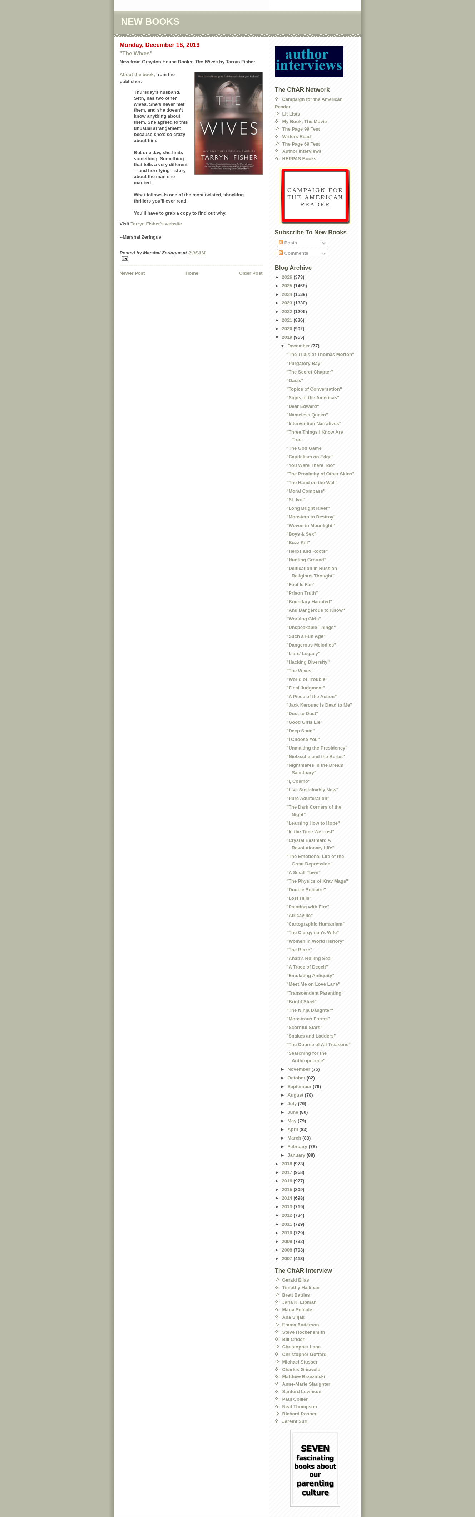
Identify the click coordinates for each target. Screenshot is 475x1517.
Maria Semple (297, 1309)
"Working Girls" (303, 618)
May (292, 1120)
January (296, 1155)
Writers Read (296, 136)
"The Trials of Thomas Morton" (320, 354)
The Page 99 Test (301, 129)
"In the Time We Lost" (310, 831)
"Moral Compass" (305, 491)
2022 (288, 311)
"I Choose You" (303, 739)
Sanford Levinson (302, 1391)
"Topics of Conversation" (314, 389)
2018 (288, 1163)
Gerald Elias (295, 1280)
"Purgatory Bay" (304, 363)
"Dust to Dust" (302, 713)
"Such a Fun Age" (306, 636)
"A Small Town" (303, 872)
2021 (288, 320)
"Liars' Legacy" (303, 653)
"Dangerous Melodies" (311, 645)
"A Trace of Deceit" (307, 967)
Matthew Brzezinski (303, 1376)
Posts (288, 242)
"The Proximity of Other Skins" (320, 474)
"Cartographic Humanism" (315, 924)
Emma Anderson (300, 1324)
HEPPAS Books (299, 158)
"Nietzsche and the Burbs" (315, 756)
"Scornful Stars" (304, 1027)
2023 (288, 303)
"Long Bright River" (308, 508)
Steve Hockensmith (303, 1332)
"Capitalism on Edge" (310, 456)
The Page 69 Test (301, 144)
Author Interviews (302, 151)
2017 (288, 1172)
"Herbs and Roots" (307, 551)
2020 (288, 328)
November (299, 1069)
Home (191, 273)
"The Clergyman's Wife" (312, 932)
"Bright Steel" (301, 1001)
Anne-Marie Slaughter (306, 1384)
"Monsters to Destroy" (311, 517)
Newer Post (132, 273)
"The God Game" (305, 448)
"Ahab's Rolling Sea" (309, 958)
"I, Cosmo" (298, 781)
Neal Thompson (299, 1406)
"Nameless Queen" (307, 415)
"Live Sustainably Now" (312, 789)
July (292, 1103)
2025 (288, 285)
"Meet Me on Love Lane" (313, 984)
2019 (288, 337)
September (300, 1086)
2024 (288, 294)
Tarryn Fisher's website (156, 223)
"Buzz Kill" (298, 542)
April (293, 1129)
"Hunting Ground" (306, 559)
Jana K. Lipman (299, 1302)
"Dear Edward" (302, 406)
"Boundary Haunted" (309, 601)
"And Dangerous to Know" (315, 610)
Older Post (251, 273)
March (294, 1138)
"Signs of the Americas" (312, 397)
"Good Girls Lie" (304, 722)
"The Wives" (136, 53)
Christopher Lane (301, 1347)
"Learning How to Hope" (313, 823)
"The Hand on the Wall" (312, 482)
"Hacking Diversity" (308, 662)
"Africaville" (299, 915)
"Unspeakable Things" (311, 627)
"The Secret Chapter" (309, 372)
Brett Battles (296, 1295)
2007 (288, 1258)
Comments (293, 253)
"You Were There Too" (310, 465)
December (299, 345)
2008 (288, 1250)
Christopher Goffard (304, 1354)
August (296, 1095)
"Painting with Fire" (308, 906)
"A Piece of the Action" (311, 696)
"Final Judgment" (305, 688)
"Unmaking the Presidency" (316, 748)
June (293, 1112)
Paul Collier (295, 1399)
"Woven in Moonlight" (310, 525)
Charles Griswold (301, 1369)
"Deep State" (300, 730)
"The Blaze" (299, 949)
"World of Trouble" (306, 679)
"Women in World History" (315, 941)
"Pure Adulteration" (308, 798)
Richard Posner (299, 1413)
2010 (288, 1232)
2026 (288, 277)
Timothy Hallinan (301, 1287)
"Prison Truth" (302, 593)
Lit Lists (291, 114)
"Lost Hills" (299, 898)
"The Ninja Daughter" (309, 1010)
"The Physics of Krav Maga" (317, 881)
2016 (288, 1181)
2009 (288, 1241)
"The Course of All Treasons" (318, 1044)
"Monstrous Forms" (308, 1018)
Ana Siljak (293, 1317)
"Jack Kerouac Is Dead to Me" (319, 705)
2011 (288, 1224)
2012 (288, 1215)
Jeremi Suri (295, 1421)
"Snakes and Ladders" (311, 1036)
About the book (137, 74)
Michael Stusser (300, 1362)
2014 (288, 1198)
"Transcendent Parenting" (314, 993)
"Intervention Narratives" (313, 423)
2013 (288, 1206)
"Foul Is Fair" (301, 584)
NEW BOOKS (150, 21)
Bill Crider (293, 1339)
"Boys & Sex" (301, 534)
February (297, 1146)
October (296, 1078)
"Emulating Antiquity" (310, 975)
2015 (288, 1189)
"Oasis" (294, 380)
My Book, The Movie (304, 121)
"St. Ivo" (295, 499)
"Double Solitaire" (306, 889)
